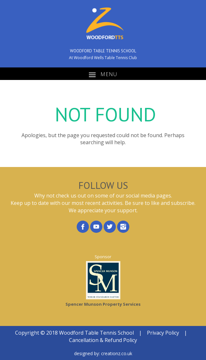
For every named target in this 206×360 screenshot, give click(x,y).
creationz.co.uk (116, 353)
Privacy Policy (163, 332)
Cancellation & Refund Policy (103, 340)
